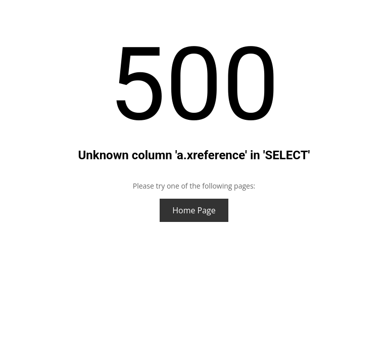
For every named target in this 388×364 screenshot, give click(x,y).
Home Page (194, 210)
